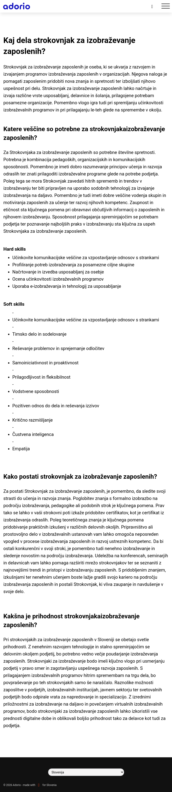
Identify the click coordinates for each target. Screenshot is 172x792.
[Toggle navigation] (165, 6)
